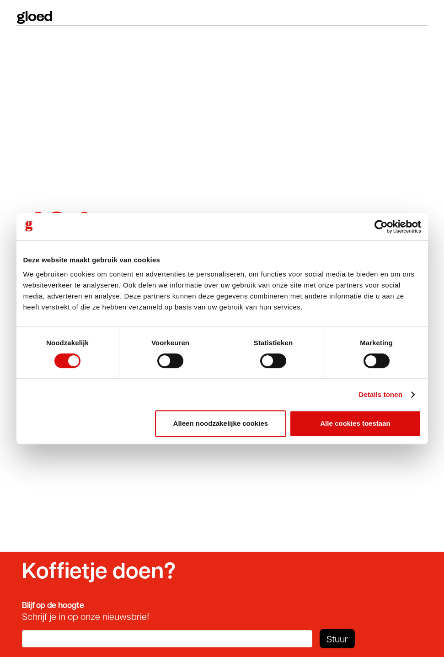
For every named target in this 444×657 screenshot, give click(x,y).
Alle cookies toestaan (355, 423)
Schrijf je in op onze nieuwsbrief (86, 616)
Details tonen (380, 394)
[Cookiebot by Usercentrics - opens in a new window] (381, 226)
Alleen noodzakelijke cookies (220, 423)
